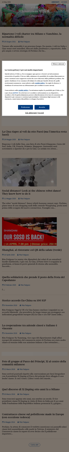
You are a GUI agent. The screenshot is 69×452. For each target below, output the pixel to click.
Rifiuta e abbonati (58, 64)
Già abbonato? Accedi (34, 113)
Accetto (42, 107)
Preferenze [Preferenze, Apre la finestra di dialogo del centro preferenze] (25, 107)
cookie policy (40, 83)
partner (15, 93)
